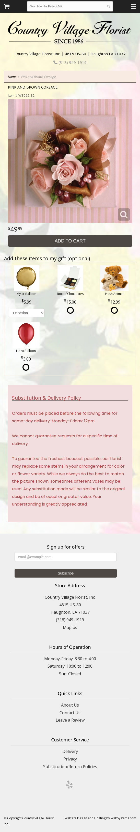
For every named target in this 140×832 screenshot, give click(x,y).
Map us (70, 627)
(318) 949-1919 (70, 62)
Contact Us (70, 712)
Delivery (70, 751)
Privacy (70, 759)
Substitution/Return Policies (70, 766)
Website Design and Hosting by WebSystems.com (100, 818)
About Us (70, 705)
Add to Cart (70, 240)
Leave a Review (70, 720)
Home (12, 77)
